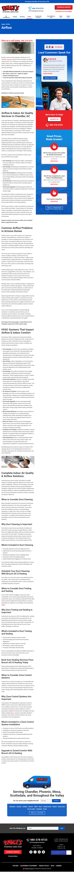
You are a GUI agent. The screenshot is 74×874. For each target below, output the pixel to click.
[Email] (46, 830)
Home (3, 24)
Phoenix (60, 809)
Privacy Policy (57, 855)
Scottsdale (44, 811)
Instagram (39, 854)
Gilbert (3, 607)
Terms (70, 856)
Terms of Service (62, 855)
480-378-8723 (8, 43)
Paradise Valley (52, 809)
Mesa (12, 715)
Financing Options (13, 858)
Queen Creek (25, 811)
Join (61, 830)
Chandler (21, 809)
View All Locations (37, 815)
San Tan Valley (35, 811)
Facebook (30, 854)
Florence (34, 809)
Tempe (50, 811)
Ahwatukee (14, 809)
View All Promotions (54, 208)
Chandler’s (10, 62)
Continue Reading (47, 73)
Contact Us (54, 119)
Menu (0, 13)
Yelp (43, 854)
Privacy (68, 856)
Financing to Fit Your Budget (63, 11)
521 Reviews (58, 47)
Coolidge (27, 809)
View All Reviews (50, 78)
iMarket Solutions (29, 871)
